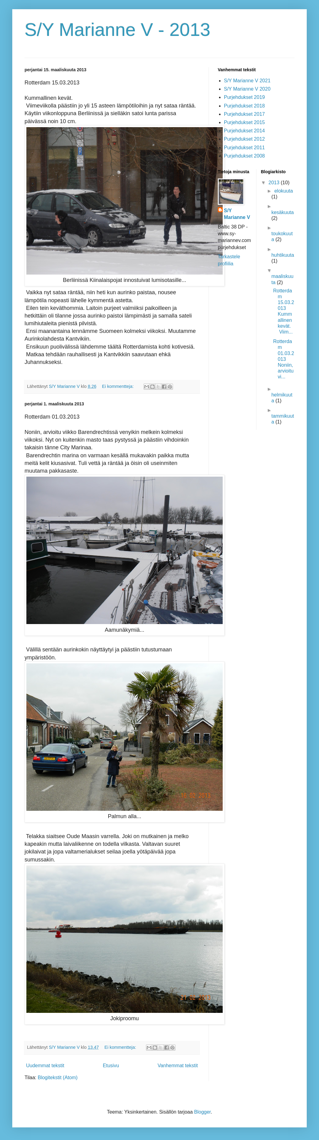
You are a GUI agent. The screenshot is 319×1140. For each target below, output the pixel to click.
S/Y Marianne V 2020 (247, 89)
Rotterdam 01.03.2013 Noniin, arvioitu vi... (283, 359)
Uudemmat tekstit (45, 1065)
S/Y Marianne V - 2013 (117, 29)
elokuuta (283, 190)
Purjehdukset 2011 (244, 147)
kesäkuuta (282, 212)
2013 (274, 182)
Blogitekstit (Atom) (58, 1077)
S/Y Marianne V (237, 214)
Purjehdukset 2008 (244, 155)
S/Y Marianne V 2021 (247, 80)
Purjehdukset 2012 (244, 139)
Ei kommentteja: (118, 386)
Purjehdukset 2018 (244, 105)
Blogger (202, 1112)
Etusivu (111, 1065)
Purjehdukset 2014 (244, 130)
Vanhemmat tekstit (178, 1065)
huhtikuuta (282, 255)
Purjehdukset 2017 (244, 114)
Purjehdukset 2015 (244, 122)
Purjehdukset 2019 (244, 97)
